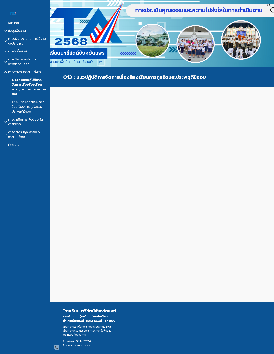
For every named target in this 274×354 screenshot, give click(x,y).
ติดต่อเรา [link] (14, 144)
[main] (162, 77)
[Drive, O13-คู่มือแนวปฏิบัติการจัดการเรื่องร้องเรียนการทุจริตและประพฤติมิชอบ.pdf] (162, 194)
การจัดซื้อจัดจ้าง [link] (19, 51)
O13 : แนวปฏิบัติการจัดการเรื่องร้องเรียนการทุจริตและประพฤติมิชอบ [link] (29, 87)
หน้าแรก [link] (13, 23)
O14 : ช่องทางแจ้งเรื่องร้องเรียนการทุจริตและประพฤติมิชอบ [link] (28, 107)
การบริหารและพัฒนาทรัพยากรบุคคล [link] (22, 61)
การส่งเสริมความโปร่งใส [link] (24, 72)
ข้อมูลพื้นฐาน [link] (17, 30)
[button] (269, 5)
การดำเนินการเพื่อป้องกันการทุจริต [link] (25, 122)
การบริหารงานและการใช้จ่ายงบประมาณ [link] (27, 41)
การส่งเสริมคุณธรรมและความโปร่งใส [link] (24, 134)
